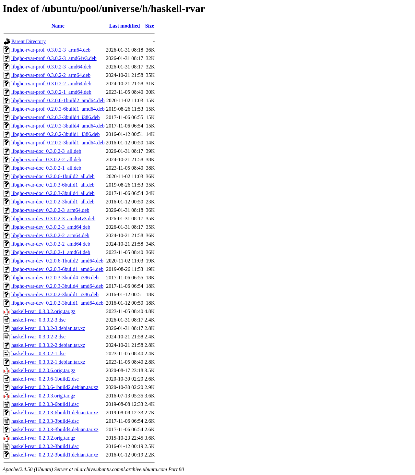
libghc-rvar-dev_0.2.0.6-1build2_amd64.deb (57, 260)
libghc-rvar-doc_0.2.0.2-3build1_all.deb (53, 201)
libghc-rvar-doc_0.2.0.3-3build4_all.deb (53, 193)
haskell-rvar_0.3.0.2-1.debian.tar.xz (48, 362)
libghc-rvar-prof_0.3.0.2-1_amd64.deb (51, 92)
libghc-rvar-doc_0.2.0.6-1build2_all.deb (53, 176)
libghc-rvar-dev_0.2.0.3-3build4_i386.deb (55, 277)
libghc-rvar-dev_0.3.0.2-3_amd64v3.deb (53, 218)
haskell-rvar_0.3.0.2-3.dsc (38, 320)
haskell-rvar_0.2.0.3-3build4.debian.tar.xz (54, 429)
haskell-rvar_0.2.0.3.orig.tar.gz (43, 395)
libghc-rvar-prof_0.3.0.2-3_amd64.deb (51, 66)
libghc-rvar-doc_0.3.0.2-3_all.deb (46, 151)
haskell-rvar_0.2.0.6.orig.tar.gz (43, 370)
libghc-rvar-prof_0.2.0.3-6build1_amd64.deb (58, 109)
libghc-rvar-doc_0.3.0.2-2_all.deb (46, 159)
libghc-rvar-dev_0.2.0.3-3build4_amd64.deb (57, 286)
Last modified (124, 26)
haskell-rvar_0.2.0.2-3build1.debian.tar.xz (54, 454)
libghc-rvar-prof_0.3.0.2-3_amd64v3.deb (54, 58)
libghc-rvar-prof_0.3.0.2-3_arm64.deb (50, 50)
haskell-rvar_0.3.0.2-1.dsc (38, 353)
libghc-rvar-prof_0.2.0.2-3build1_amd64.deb (58, 142)
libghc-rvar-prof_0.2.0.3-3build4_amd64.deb (58, 125)
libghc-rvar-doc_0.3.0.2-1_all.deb (46, 168)
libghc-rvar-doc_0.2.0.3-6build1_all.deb (53, 185)
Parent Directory (28, 41)
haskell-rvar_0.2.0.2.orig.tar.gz (43, 438)
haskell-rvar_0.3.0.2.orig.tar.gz (43, 311)
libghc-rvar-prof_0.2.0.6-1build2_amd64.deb (58, 100)
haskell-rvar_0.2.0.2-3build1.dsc (45, 446)
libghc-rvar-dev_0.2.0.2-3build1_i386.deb (55, 294)
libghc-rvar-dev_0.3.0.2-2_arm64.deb (50, 235)
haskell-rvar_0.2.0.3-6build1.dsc (45, 404)
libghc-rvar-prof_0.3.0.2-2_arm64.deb (50, 75)
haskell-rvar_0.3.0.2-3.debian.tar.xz (48, 328)
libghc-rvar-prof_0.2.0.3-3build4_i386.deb (55, 117)
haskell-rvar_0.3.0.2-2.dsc (38, 336)
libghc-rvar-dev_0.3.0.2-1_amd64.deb (50, 252)
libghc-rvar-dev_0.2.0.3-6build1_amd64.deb (57, 269)
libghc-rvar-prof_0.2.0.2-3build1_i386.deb (55, 134)
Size (149, 26)
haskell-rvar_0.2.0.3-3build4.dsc (45, 421)
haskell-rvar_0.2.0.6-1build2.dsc (45, 379)
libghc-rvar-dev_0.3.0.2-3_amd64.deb (50, 227)
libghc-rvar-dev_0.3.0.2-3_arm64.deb (50, 210)
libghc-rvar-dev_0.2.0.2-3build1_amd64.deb (57, 303)
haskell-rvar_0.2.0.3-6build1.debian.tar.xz (54, 412)
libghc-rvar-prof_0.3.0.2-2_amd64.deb (51, 83)
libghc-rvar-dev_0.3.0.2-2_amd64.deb (50, 244)
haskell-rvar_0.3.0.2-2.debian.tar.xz (48, 345)
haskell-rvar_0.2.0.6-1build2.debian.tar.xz (54, 387)
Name (58, 26)
